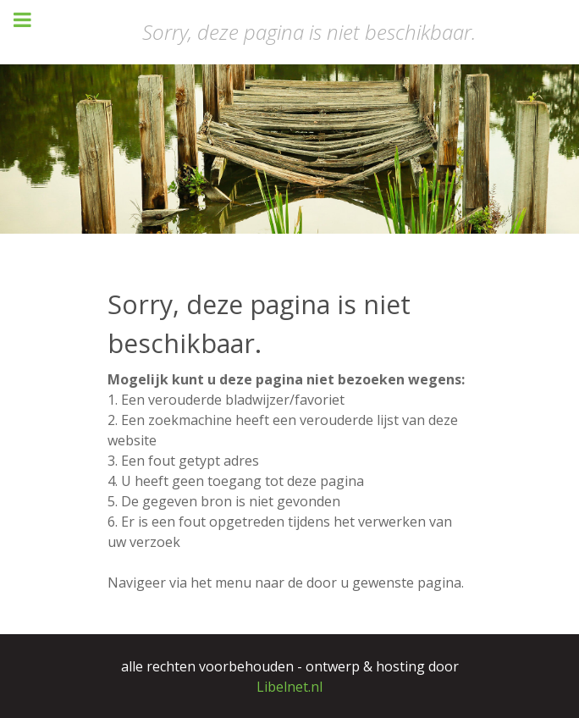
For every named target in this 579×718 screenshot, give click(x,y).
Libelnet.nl (289, 686)
